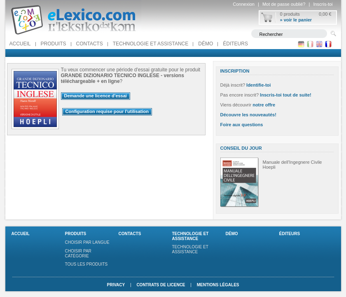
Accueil (20, 44)
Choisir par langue (87, 242)
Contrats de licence (160, 285)
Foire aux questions (241, 124)
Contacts (89, 44)
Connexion (244, 4)
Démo (205, 44)
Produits (53, 44)
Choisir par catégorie (78, 253)
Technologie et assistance (151, 44)
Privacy (116, 285)
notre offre (263, 104)
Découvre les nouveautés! (248, 114)
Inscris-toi (322, 4)
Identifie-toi (258, 84)
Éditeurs (235, 44)
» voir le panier (296, 19)
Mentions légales (218, 285)
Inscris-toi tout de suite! (285, 94)
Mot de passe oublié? (284, 4)
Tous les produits (86, 264)
